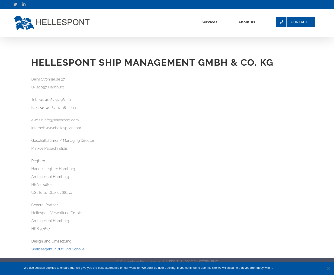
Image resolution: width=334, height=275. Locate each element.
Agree (279, 267)
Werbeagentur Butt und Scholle (57, 249)
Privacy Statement (298, 267)
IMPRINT (172, 262)
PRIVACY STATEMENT (201, 262)
